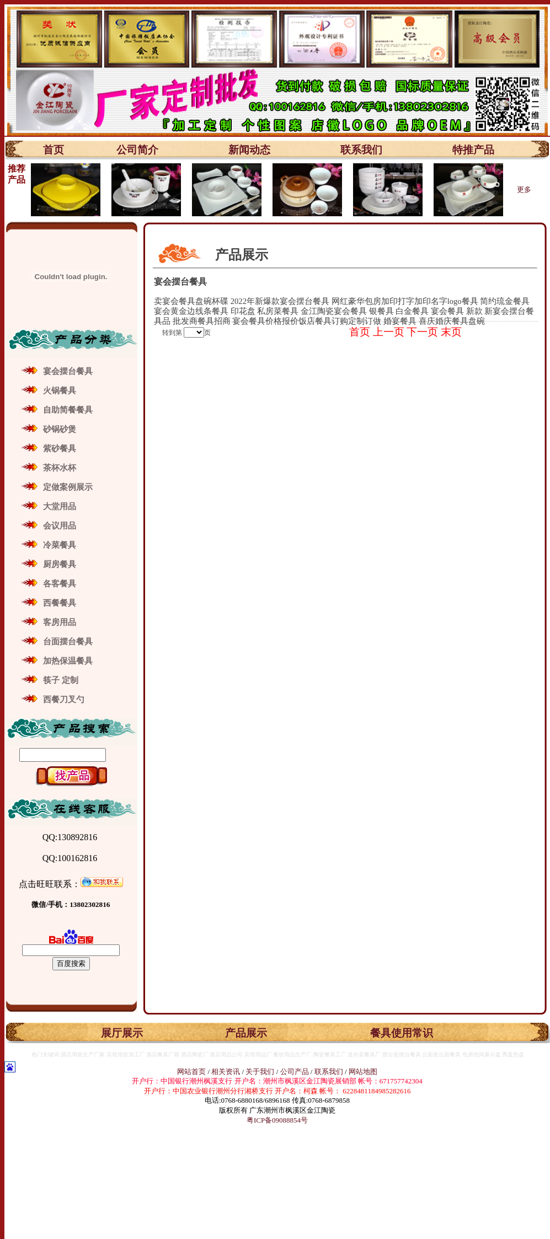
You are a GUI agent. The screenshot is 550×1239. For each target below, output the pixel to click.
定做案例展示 (68, 487)
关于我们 (260, 1071)
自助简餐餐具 (68, 409)
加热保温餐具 (68, 660)
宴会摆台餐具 (68, 371)
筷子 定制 (60, 680)
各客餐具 (59, 583)
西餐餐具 (59, 603)
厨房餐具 (59, 564)
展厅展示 (122, 1033)
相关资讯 (225, 1071)
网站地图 (363, 1071)
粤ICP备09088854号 (277, 1120)
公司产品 (294, 1071)
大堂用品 (59, 506)
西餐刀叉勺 (63, 699)
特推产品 (473, 150)
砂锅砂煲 (59, 429)
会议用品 (59, 525)
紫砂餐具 (59, 448)
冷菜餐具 (59, 545)
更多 (524, 189)
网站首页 (191, 1071)
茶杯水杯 (59, 467)
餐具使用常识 (401, 1033)
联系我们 (361, 150)
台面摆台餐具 (68, 641)
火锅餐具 (59, 390)
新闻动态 (249, 150)
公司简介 (137, 150)
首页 (53, 150)
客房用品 (59, 622)
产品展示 (246, 1033)
